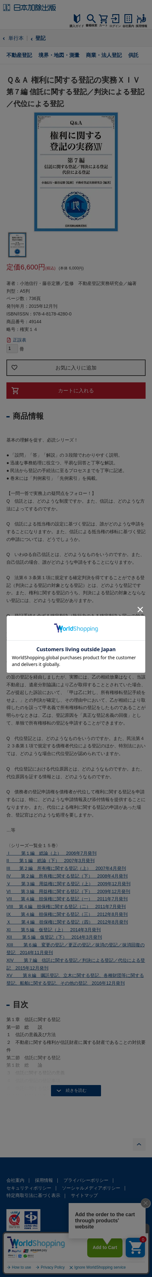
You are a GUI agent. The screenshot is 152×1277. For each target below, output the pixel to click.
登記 (40, 38)
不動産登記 (19, 55)
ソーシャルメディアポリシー (91, 1187)
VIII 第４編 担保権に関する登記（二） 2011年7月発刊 (66, 906)
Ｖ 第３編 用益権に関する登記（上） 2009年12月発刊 (68, 883)
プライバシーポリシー (85, 1180)
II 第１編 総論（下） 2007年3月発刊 (50, 860)
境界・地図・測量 (59, 55)
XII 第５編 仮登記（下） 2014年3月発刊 (54, 937)
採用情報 (44, 1180)
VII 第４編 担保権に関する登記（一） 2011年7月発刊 (67, 898)
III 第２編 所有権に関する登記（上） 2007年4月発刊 (66, 868)
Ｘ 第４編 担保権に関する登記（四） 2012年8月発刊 (67, 922)
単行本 (16, 38)
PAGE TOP (139, 1144)
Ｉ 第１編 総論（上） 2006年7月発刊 (51, 853)
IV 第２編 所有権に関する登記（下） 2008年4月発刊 (67, 876)
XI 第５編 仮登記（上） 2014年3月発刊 (53, 929)
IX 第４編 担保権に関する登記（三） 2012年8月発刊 (67, 914)
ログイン (115, 26)
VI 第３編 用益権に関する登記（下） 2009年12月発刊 (68, 891)
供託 (133, 55)
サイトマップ (84, 1195)
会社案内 (15, 1180)
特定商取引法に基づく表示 (33, 1195)
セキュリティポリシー (28, 1187)
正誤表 (19, 339)
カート (103, 25)
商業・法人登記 (104, 55)
